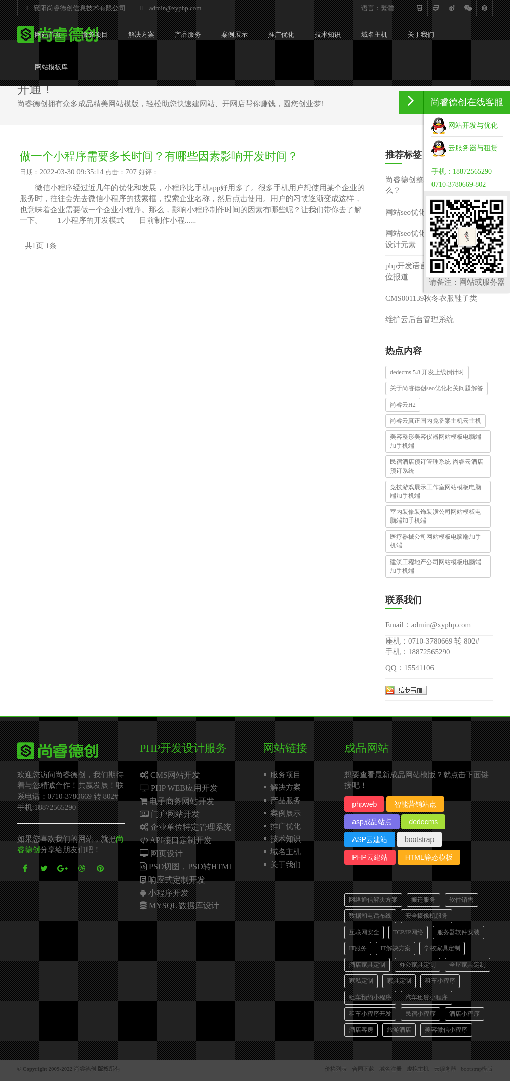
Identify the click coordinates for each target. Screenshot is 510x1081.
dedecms (423, 822)
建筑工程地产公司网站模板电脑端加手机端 (435, 566)
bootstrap (419, 839)
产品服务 (188, 34)
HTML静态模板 (429, 857)
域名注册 (390, 1069)
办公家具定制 (417, 964)
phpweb (364, 804)
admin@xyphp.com (169, 8)
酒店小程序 (464, 1013)
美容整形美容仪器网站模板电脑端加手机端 (435, 441)
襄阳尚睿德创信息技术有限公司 (73, 8)
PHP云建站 (370, 857)
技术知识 (328, 34)
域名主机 (374, 34)
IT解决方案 (395, 948)
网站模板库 (51, 67)
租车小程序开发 (370, 1013)
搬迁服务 (423, 899)
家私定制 (361, 980)
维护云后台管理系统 (419, 319)
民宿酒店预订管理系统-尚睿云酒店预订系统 (436, 466)
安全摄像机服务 (426, 915)
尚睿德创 (85, 1069)
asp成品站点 (372, 822)
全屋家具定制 (467, 964)
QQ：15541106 (409, 668)
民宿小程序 (420, 1013)
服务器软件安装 (458, 932)
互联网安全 (364, 932)
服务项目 (95, 34)
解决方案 (141, 34)
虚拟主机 (418, 1069)
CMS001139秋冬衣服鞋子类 (431, 298)
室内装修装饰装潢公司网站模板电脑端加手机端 (435, 516)
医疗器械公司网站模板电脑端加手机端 (435, 541)
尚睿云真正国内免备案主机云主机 (435, 420)
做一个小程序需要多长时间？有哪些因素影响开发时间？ (159, 156)
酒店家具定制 (367, 964)
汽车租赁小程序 (426, 997)
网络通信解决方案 (373, 899)
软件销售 (461, 899)
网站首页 (48, 34)
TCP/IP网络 (408, 932)
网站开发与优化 (464, 125)
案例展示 (234, 34)
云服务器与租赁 (464, 148)
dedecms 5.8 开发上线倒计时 (427, 372)
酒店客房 (361, 1029)
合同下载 (363, 1069)
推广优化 (281, 34)
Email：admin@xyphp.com (428, 625)
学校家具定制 (442, 948)
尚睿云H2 (403, 404)
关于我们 (421, 34)
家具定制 (399, 980)
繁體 (387, 8)
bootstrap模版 (477, 1069)
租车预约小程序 (370, 997)
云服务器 (445, 1069)
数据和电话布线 (370, 915)
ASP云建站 (369, 839)
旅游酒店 (399, 1029)
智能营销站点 (415, 804)
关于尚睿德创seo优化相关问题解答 (436, 388)
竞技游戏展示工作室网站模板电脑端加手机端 (435, 491)
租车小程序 (440, 980)
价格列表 (336, 1069)
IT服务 (358, 948)
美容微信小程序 (446, 1029)
